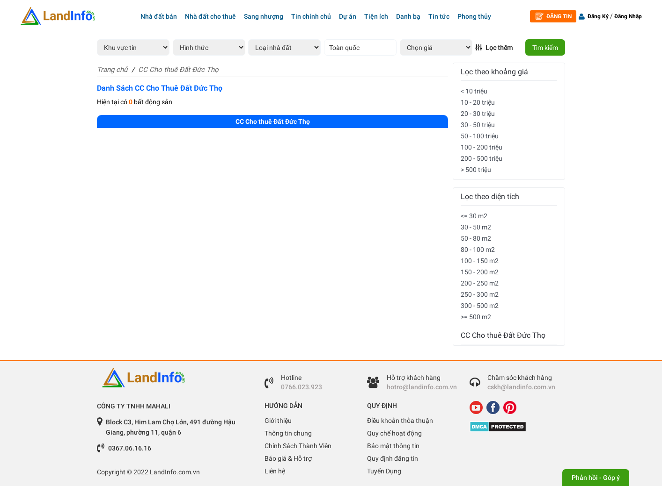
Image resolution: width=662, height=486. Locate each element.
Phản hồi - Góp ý (596, 477)
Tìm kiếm (545, 47)
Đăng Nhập (628, 16)
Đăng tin (554, 16)
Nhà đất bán (158, 16)
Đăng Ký (598, 16)
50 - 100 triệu (480, 136)
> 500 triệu (476, 169)
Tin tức (438, 16)
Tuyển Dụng (384, 471)
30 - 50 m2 (476, 227)
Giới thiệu (278, 420)
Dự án (347, 16)
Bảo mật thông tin (393, 446)
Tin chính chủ (311, 16)
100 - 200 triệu (481, 147)
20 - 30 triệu (478, 113)
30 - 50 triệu (478, 125)
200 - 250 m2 (480, 283)
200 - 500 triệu (481, 158)
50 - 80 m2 (476, 238)
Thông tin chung (288, 433)
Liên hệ (275, 471)
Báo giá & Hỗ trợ (288, 458)
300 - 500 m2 (480, 305)
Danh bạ (408, 16)
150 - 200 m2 (480, 272)
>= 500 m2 (476, 317)
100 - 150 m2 (480, 260)
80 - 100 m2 (478, 249)
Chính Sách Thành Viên (298, 446)
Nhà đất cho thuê (210, 16)
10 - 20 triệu (478, 102)
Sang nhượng (263, 16)
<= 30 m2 (474, 216)
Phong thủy (474, 16)
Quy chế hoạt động (394, 433)
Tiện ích (376, 16)
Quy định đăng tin (392, 458)
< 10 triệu (474, 91)
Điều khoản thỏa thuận (400, 420)
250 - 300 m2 (480, 294)
